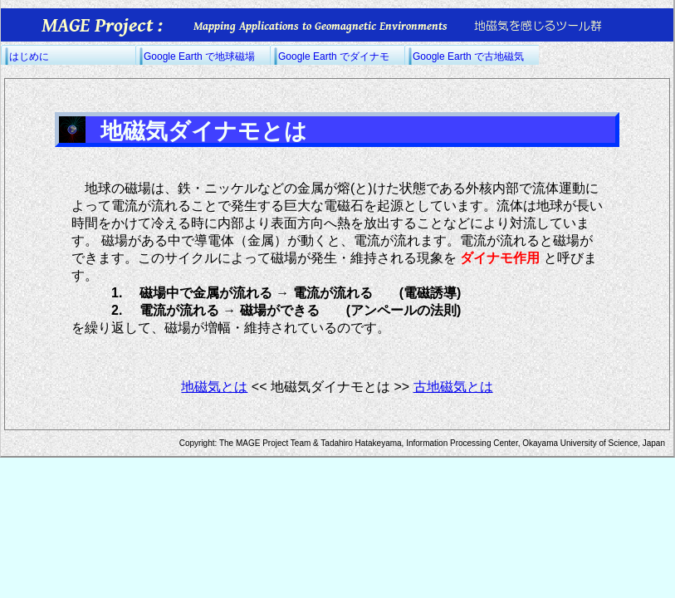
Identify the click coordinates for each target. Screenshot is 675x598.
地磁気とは (214, 387)
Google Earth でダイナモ (333, 56)
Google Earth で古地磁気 (468, 56)
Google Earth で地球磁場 (199, 56)
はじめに (29, 56)
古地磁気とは (453, 387)
